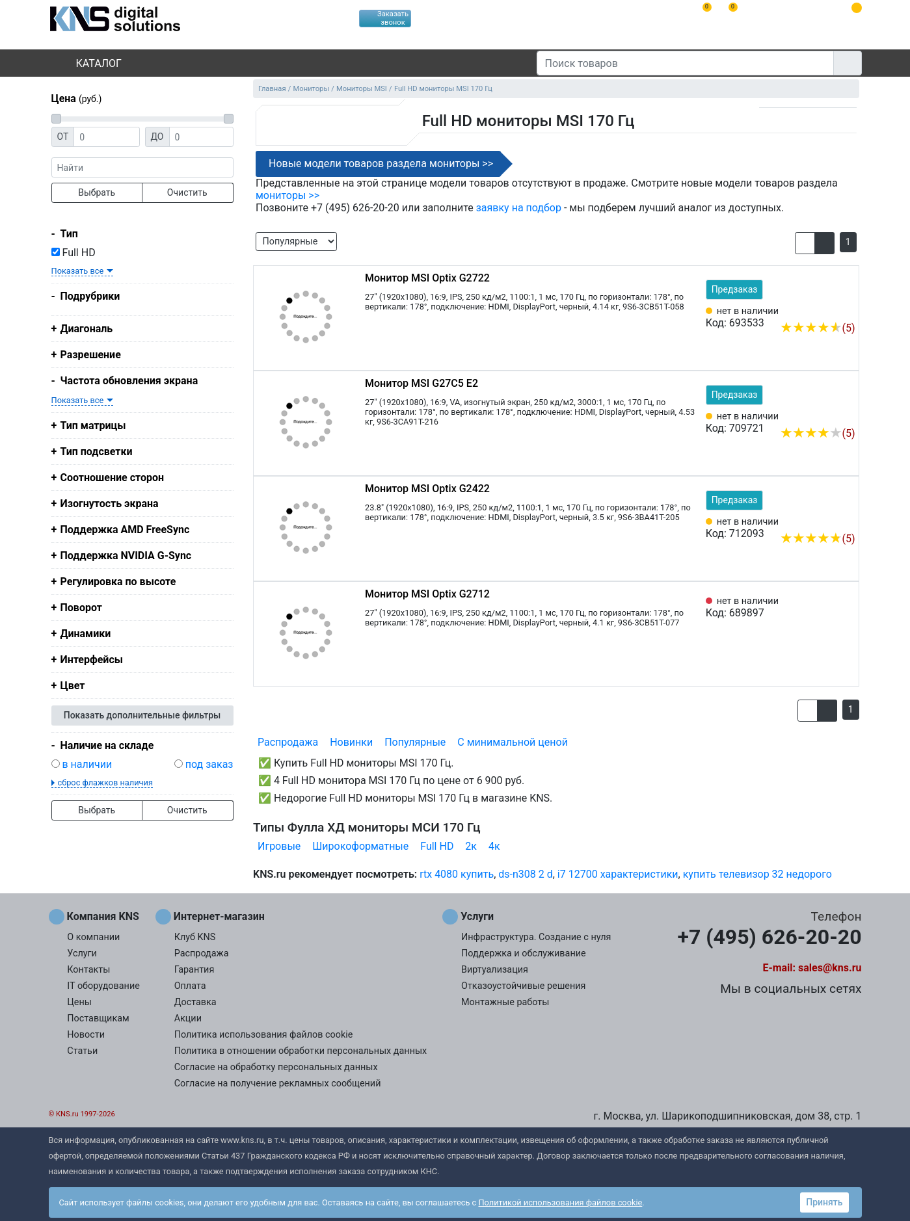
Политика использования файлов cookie (263, 1034)
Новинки (351, 742)
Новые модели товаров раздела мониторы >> (381, 163)
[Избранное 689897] (845, 607)
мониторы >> (287, 195)
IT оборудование (103, 985)
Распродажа (288, 742)
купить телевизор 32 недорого (757, 874)
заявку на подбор (518, 208)
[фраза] (142, 167)
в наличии (87, 764)
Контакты (88, 969)
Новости (86, 1034)
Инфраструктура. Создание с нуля (536, 937)
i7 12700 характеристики (617, 874)
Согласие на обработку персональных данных (276, 1067)
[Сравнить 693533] (824, 308)
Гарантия (194, 969)
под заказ (209, 764)
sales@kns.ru (829, 968)
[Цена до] (201, 137)
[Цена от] (106, 137)
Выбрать (96, 192)
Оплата (190, 985)
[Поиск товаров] (685, 63)
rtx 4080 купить (457, 874)
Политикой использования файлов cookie (560, 1202)
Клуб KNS (195, 937)
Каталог (88, 63)
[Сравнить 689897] (824, 607)
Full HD (73, 252)
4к (494, 846)
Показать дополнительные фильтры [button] (142, 715)
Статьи (82, 1051)
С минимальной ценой (512, 742)
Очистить (187, 192)
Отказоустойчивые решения (523, 985)
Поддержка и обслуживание (523, 953)
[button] (805, 243)
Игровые (279, 846)
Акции (188, 1018)
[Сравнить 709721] (824, 413)
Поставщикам (98, 1018)
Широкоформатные (360, 846)
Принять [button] (824, 1202)
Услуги (82, 953)
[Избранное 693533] (845, 308)
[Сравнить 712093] (824, 519)
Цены (79, 1002)
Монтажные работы (505, 1002)
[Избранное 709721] (845, 413)
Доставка (195, 1002)
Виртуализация (494, 969)
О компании (93, 937)
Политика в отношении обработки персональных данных (300, 1051)
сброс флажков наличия (105, 782)
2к (471, 846)
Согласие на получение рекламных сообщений (277, 1083)
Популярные (415, 742)
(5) (817, 328)
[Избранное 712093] (845, 518)
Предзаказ (735, 289)
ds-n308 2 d (525, 874)
